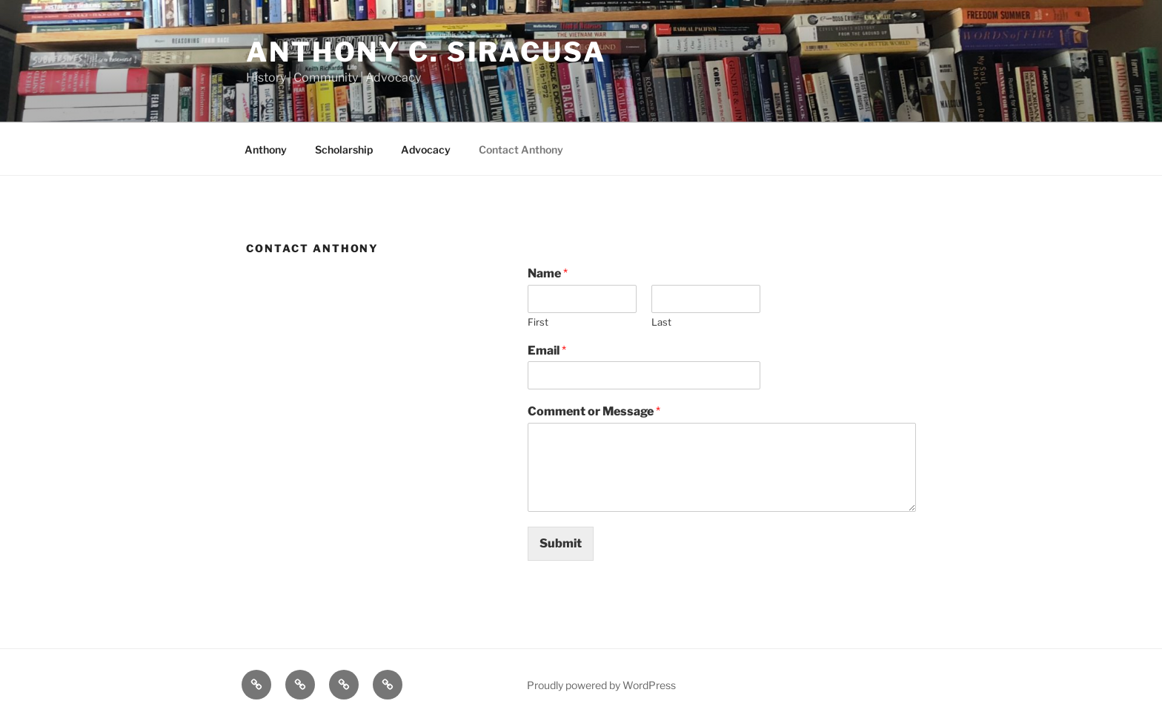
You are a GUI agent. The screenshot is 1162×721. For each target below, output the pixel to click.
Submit (561, 543)
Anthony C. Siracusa (426, 52)
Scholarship (344, 149)
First (538, 322)
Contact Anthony (521, 149)
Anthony (266, 149)
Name (548, 273)
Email (547, 350)
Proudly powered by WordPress (601, 685)
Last (661, 322)
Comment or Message (594, 411)
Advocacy (426, 149)
